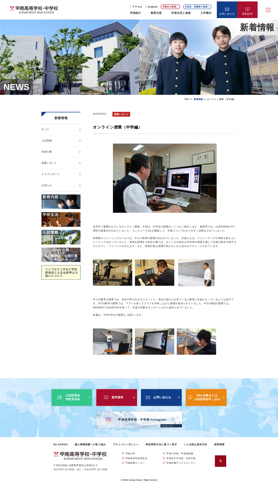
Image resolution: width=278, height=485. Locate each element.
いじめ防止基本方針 (195, 444)
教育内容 (156, 12)
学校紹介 (135, 12)
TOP (185, 99)
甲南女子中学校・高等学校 (182, 458)
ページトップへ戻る (221, 461)
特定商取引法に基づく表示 (161, 444)
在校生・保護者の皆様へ (197, 6)
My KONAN (61, 444)
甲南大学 (131, 453)
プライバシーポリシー (126, 444)
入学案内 (206, 12)
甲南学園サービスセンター (182, 463)
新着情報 (198, 99)
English (152, 6)
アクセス (137, 6)
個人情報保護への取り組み (90, 444)
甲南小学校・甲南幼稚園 (180, 453)
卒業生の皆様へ (170, 6)
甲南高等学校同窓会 (137, 458)
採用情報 (219, 444)
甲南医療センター (136, 463)
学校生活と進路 (181, 12)
